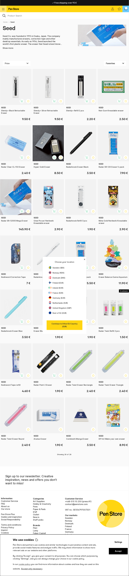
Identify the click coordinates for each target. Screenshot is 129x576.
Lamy (35, 530)
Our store (5, 509)
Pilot (35, 528)
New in (36, 517)
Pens (35, 506)
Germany (69, 532)
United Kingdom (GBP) (60, 308)
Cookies (5, 532)
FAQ (3, 503)
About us (5, 506)
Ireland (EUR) (56, 288)
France (68, 529)
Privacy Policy (7, 527)
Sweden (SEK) (56, 268)
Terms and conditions (11, 525)
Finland (68, 526)
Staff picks (38, 520)
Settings (118, 542)
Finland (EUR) (56, 283)
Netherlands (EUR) (58, 303)
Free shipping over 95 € (64, 3)
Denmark (69, 523)
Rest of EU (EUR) (58, 313)
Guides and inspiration (11, 517)
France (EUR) (56, 293)
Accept (118, 551)
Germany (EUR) (57, 298)
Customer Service (9, 501)
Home (5, 22)
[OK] (64, 15)
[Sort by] (115, 63)
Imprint (4, 530)
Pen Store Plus (8, 514)
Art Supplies (39, 501)
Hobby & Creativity (42, 504)
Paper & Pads (39, 509)
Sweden (69, 518)
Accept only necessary (31, 569)
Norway (68, 521)
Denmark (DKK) (57, 278)
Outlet (36, 514)
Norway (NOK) (56, 273)
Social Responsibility (10, 519)
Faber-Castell (39, 533)
